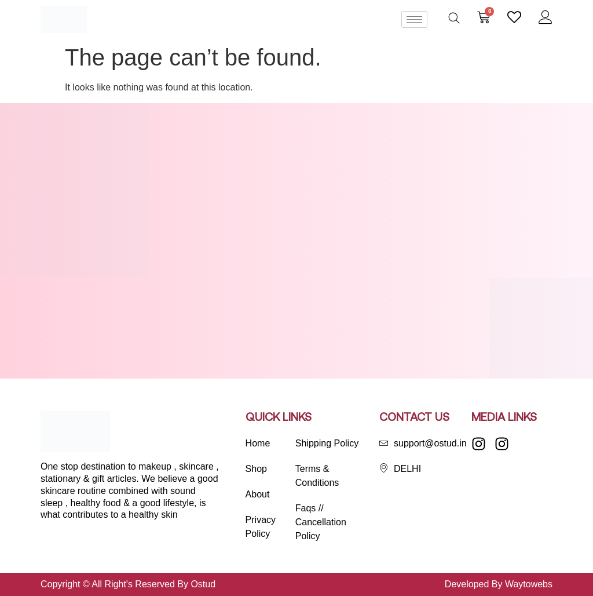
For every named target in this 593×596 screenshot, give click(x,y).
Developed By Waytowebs (498, 584)
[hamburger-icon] (414, 19)
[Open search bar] (454, 18)
